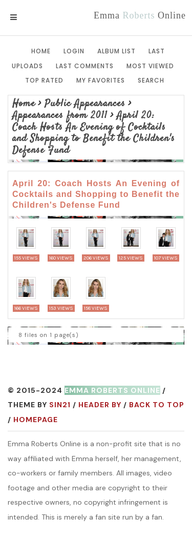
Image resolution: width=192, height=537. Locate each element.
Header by (99, 404)
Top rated (44, 80)
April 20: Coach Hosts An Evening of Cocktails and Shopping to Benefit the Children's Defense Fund (93, 133)
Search (151, 80)
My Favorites (100, 80)
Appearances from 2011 (60, 116)
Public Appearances (85, 104)
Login (73, 51)
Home (41, 51)
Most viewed (150, 66)
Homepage (35, 419)
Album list (116, 51)
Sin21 (60, 404)
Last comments (85, 66)
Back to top (156, 404)
